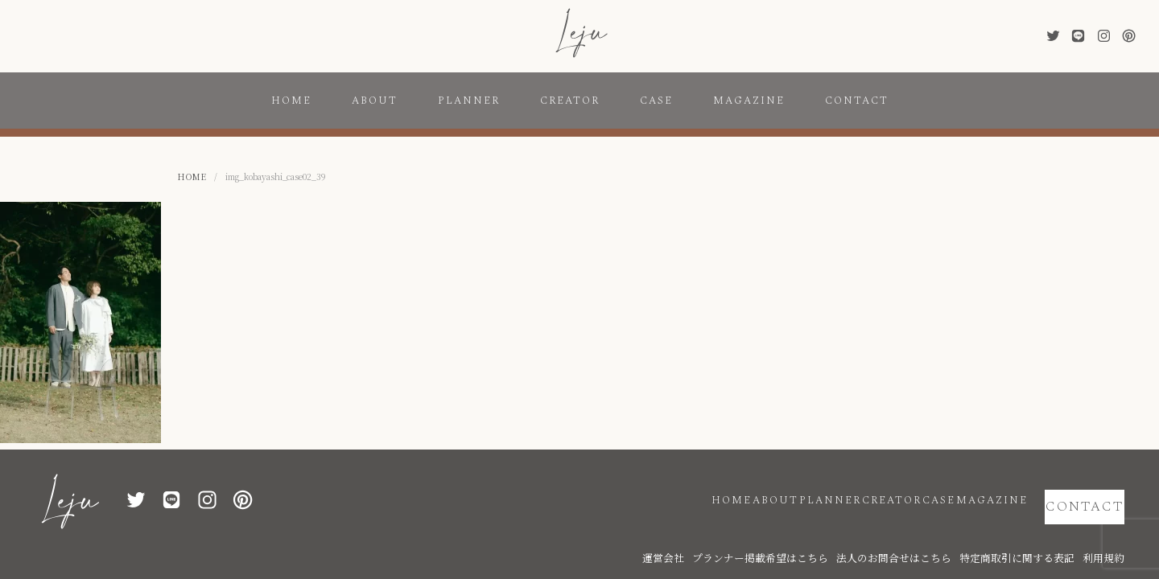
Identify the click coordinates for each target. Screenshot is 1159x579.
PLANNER (469, 100)
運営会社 (762, 533)
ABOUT (375, 100)
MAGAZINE (749, 100)
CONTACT (857, 100)
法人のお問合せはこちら (943, 533)
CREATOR (570, 100)
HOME (291, 100)
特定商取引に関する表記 (1040, 533)
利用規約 (1108, 533)
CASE (656, 100)
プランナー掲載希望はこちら (838, 533)
